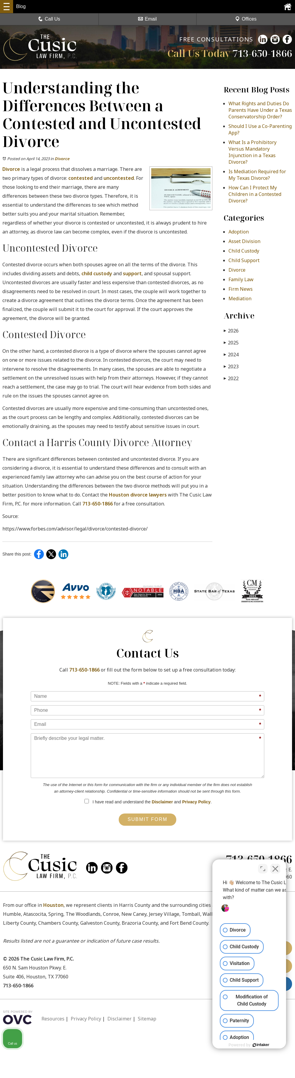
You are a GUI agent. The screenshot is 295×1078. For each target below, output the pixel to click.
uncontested (119, 178)
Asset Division (244, 241)
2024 (231, 354)
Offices (246, 18)
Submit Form (148, 819)
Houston (53, 905)
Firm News (240, 289)
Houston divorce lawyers (138, 494)
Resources (52, 1018)
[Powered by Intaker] (244, 1045)
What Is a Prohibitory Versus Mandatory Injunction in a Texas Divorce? (252, 152)
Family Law (241, 279)
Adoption (238, 231)
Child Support (244, 260)
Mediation (239, 298)
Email (147, 18)
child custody (96, 273)
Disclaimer (162, 801)
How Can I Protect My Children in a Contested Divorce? (254, 194)
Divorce (62, 158)
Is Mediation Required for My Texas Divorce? (257, 174)
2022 (231, 378)
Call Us (49, 18)
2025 (231, 342)
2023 (231, 366)
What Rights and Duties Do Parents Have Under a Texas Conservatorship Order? (260, 110)
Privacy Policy (196, 801)
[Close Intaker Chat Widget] (275, 867)
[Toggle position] (263, 867)
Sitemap (147, 1018)
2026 (231, 330)
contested (80, 178)
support (132, 273)
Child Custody (243, 251)
